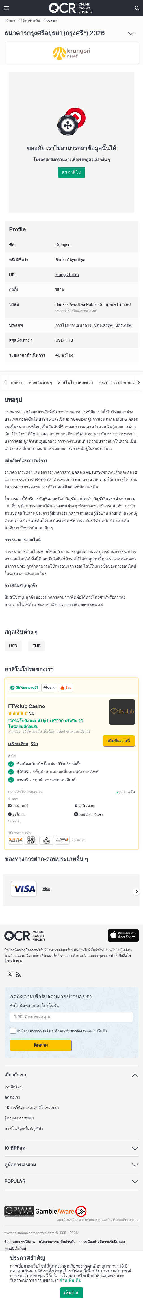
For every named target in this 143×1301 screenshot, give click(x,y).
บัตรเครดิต (103, 325)
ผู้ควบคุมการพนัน (19, 1118)
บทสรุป (17, 382)
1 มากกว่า (14, 821)
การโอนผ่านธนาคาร (73, 325)
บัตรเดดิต (123, 325)
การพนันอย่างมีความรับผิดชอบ (102, 1242)
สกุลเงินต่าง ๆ (40, 382)
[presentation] (136, 891)
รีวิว (34, 743)
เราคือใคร (13, 1086)
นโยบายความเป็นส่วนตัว (57, 1242)
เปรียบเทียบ (18, 743)
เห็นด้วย (71, 1293)
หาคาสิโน (71, 172)
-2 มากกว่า (77, 840)
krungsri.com (67, 274)
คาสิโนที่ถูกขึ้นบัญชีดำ (24, 1128)
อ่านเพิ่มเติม (70, 1280)
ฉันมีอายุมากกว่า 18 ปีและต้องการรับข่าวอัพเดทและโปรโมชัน (62, 1031)
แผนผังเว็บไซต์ (15, 1248)
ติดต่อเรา (12, 1097)
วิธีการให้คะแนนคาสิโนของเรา (32, 1107)
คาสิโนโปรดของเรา (75, 382)
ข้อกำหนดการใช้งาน (19, 1242)
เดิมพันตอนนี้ (119, 740)
